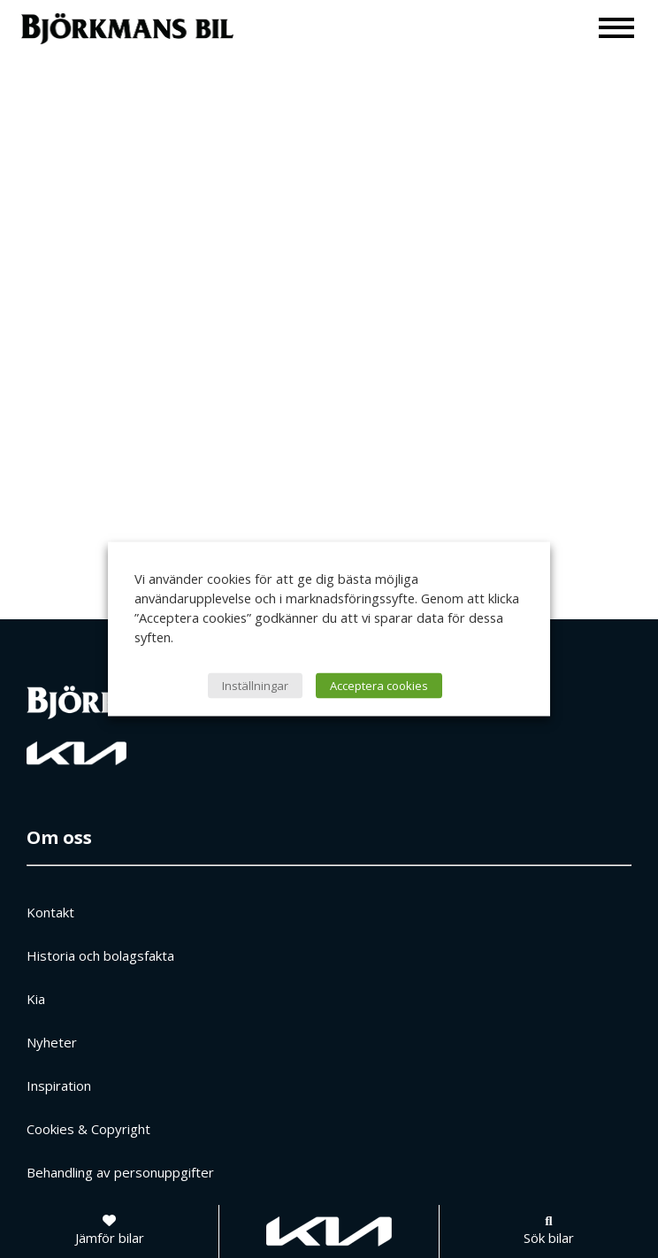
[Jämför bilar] (109, 1231)
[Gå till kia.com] (329, 1231)
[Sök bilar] (549, 1231)
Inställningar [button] (255, 686)
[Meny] (617, 27)
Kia (36, 999)
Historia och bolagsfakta (100, 955)
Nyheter (52, 1042)
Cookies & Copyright (88, 1129)
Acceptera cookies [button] (379, 686)
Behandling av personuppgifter (120, 1172)
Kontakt (50, 912)
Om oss (59, 837)
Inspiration (59, 1085)
